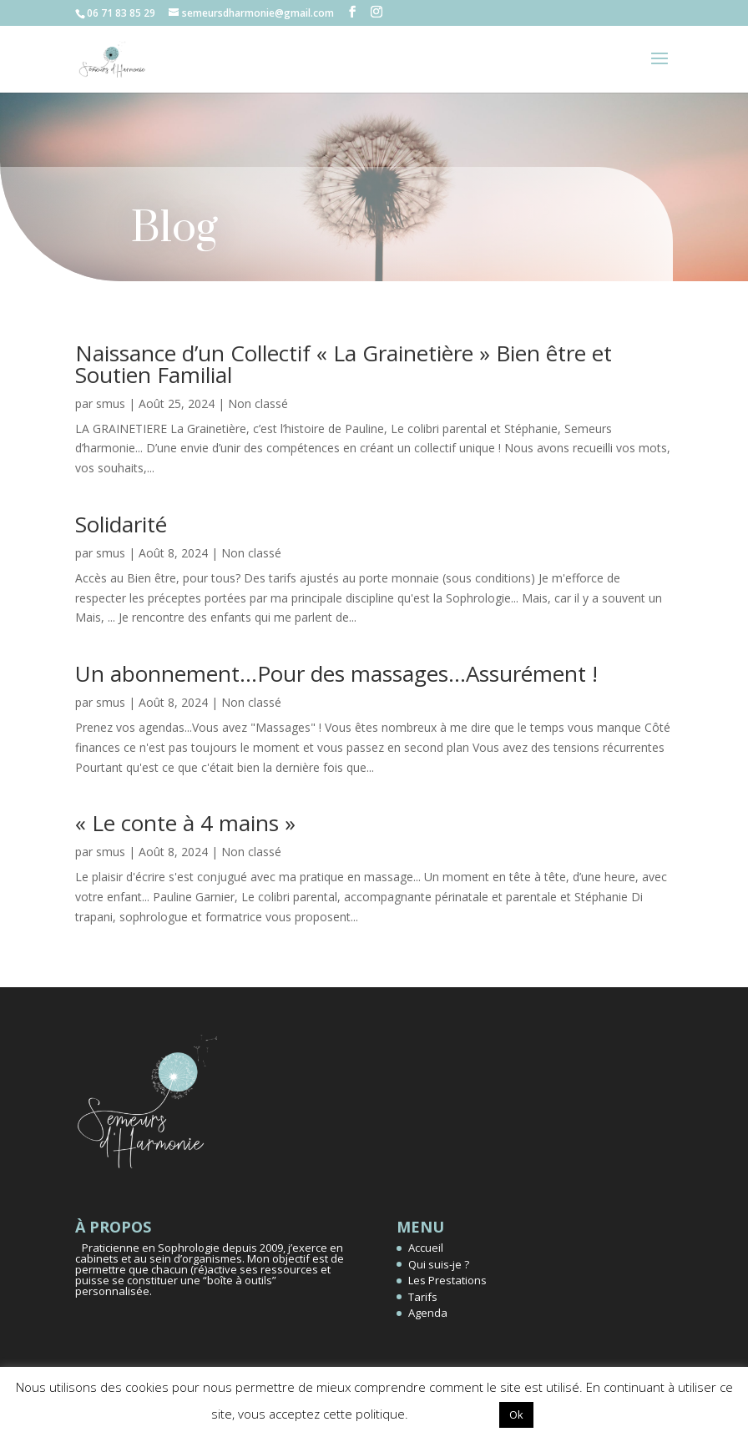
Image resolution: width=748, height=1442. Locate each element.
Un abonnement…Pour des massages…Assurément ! (336, 673)
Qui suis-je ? (438, 1264)
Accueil (425, 1247)
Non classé (258, 403)
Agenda (427, 1312)
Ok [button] (516, 1414)
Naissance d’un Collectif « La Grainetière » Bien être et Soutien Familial (343, 364)
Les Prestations (447, 1280)
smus (110, 403)
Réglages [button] (453, 1413)
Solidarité (121, 524)
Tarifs (422, 1296)
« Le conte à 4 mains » (185, 823)
